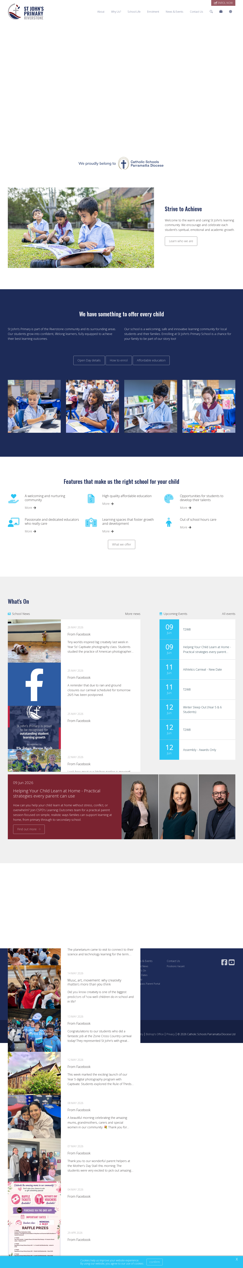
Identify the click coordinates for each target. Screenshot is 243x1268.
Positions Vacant (176, 966)
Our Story (13, 970)
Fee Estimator (110, 979)
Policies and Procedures (21, 983)
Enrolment (153, 11)
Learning (75, 975)
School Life (134, 11)
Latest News (141, 966)
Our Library (77, 988)
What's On (140, 970)
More (28, 508)
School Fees (109, 975)
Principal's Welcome (18, 966)
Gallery (138, 979)
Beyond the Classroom (83, 983)
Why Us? (116, 11)
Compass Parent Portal (147, 983)
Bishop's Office (155, 1034)
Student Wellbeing (81, 966)
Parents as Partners (81, 996)
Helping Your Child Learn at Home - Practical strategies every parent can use (207, 652)
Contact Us (196, 11)
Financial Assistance (113, 983)
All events (228, 614)
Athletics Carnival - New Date (202, 669)
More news (132, 614)
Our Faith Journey (80, 970)
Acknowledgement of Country (126, 1034)
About (100, 11)
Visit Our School (111, 966)
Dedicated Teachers (18, 975)
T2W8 (187, 629)
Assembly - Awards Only (199, 750)
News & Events (174, 11)
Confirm (154, 1262)
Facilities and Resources (20, 979)
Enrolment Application (115, 970)
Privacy (170, 1034)
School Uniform (79, 992)
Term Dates (141, 975)
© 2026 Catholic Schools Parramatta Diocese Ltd (206, 1034)
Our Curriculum (79, 979)
